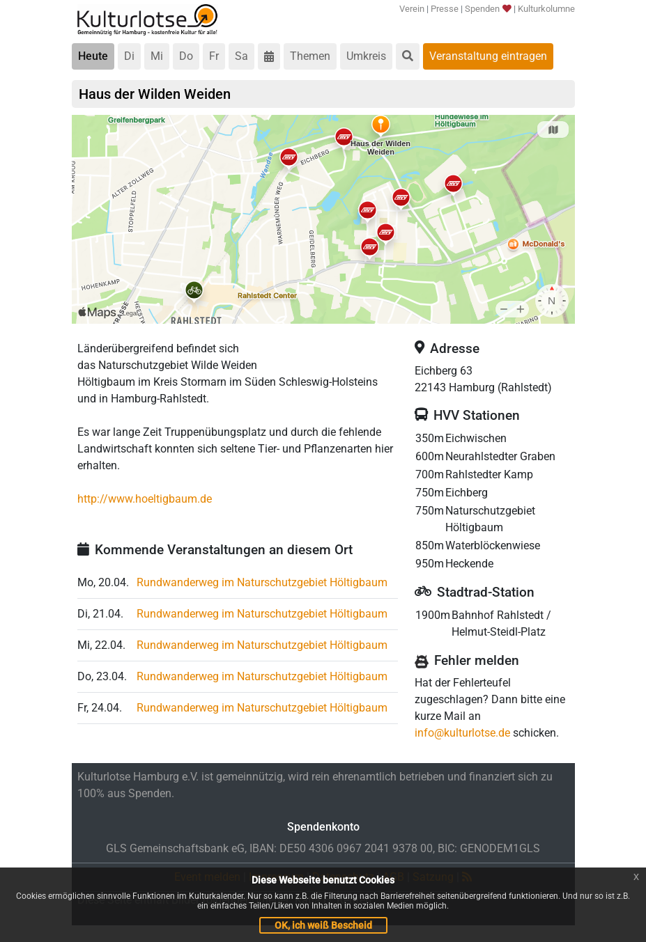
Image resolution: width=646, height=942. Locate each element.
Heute (93, 56)
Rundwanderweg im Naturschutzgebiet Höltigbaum (262, 582)
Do (186, 56)
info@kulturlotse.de (462, 732)
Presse (445, 8)
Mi (157, 56)
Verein (411, 8)
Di (129, 56)
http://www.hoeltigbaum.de (144, 498)
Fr (214, 56)
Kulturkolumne (546, 8)
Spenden (487, 8)
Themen (310, 56)
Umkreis (366, 56)
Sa (241, 56)
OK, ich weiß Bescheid (323, 925)
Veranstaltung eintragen (488, 56)
